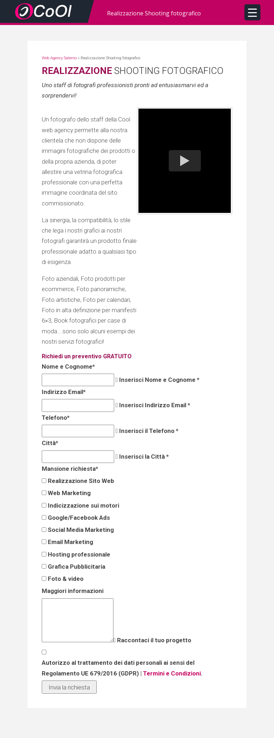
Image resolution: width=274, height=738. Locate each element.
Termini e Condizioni (171, 673)
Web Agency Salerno (59, 58)
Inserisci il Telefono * (148, 430)
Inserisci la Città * (143, 456)
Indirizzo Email (63, 391)
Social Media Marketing (80, 529)
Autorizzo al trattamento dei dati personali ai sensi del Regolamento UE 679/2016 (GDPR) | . (121, 668)
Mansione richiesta (69, 468)
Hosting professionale (78, 554)
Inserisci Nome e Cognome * (158, 379)
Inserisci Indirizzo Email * (153, 405)
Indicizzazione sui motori (82, 505)
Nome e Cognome (67, 366)
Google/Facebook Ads (78, 517)
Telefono (55, 417)
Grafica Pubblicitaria (76, 566)
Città (49, 443)
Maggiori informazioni (72, 590)
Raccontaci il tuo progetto (153, 640)
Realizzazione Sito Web (80, 480)
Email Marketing (69, 541)
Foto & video (65, 578)
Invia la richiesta (69, 687)
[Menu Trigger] (252, 12)
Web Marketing (68, 493)
